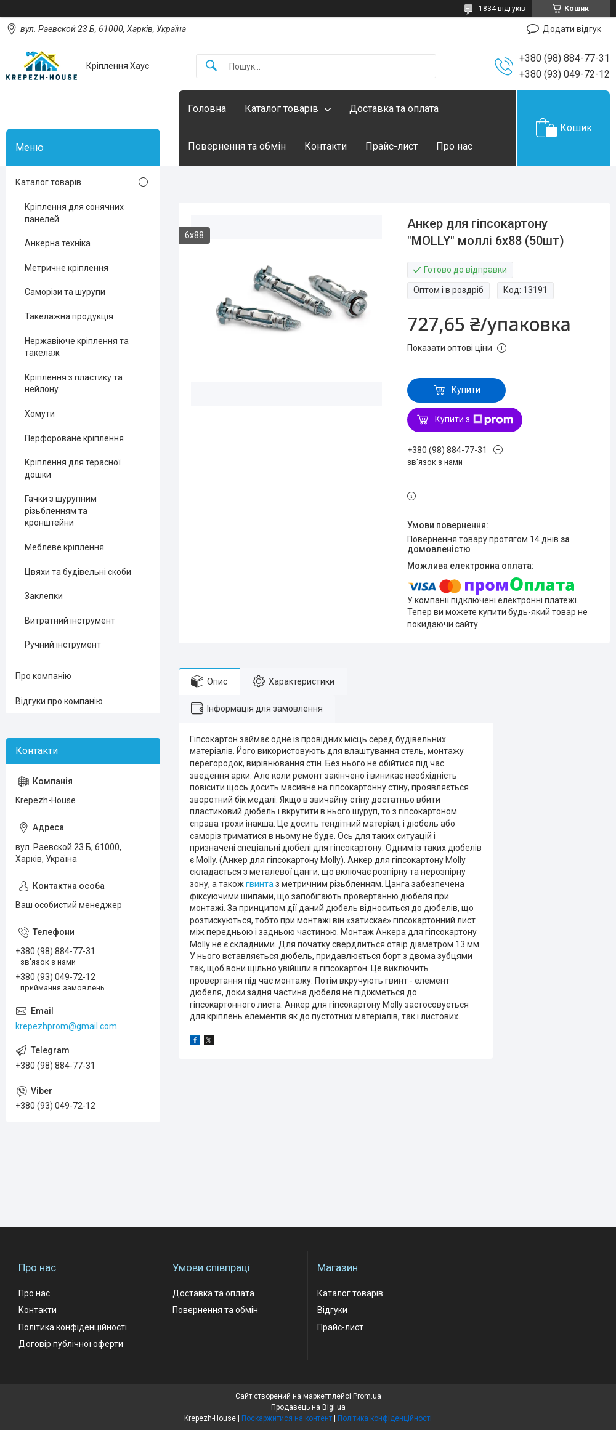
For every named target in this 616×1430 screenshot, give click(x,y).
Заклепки (44, 596)
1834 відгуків (502, 8)
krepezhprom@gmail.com (66, 1026)
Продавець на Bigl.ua (308, 1407)
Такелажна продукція (69, 316)
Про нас (454, 146)
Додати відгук (572, 29)
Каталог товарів (281, 108)
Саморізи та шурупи (65, 292)
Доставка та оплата (394, 108)
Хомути (40, 414)
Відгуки (332, 1310)
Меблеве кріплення (64, 547)
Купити (466, 390)
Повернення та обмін (237, 146)
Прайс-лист (391, 146)
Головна (207, 108)
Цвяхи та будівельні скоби (78, 572)
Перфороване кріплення (74, 438)
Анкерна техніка (58, 243)
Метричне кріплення (66, 268)
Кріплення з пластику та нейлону (74, 383)
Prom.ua (367, 1396)
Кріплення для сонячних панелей (74, 213)
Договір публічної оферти (70, 1344)
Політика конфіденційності (72, 1327)
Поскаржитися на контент (286, 1418)
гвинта (260, 884)
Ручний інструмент (63, 644)
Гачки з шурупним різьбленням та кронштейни (61, 511)
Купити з (474, 419)
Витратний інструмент (70, 620)
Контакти (325, 146)
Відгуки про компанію (59, 701)
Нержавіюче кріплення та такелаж (77, 347)
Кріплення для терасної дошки (73, 468)
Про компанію (43, 676)
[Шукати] (211, 66)
